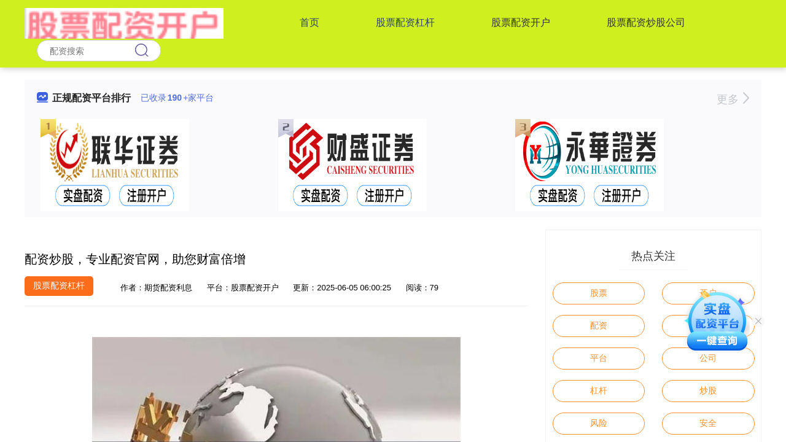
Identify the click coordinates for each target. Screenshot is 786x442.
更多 (733, 99)
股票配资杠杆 (405, 22)
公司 (708, 358)
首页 (309, 22)
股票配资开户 (520, 22)
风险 (598, 423)
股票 (598, 293)
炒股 (708, 390)
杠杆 (598, 390)
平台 (598, 358)
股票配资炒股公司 (646, 22)
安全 (708, 423)
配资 (598, 325)
